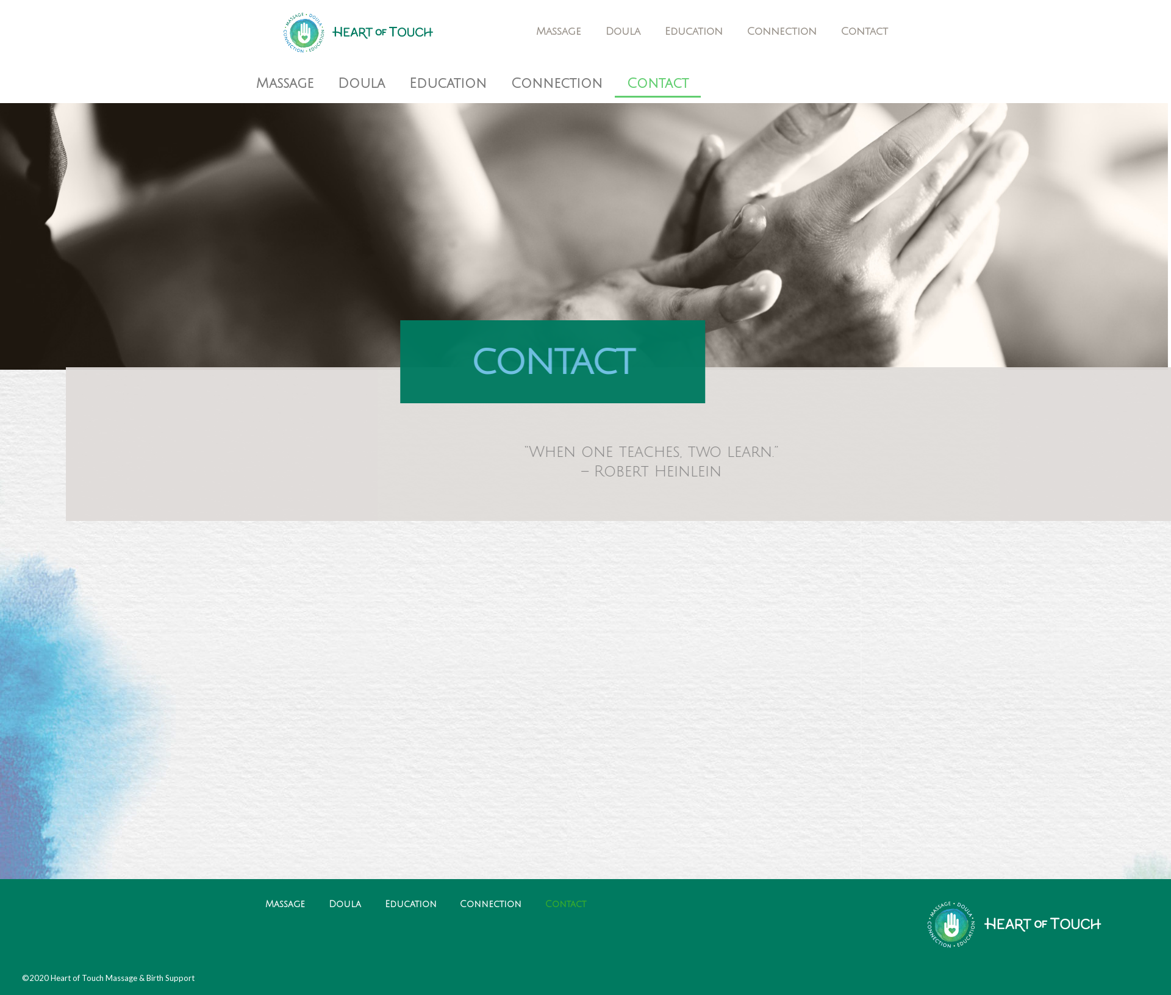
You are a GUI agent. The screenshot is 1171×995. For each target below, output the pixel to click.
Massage (558, 31)
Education (694, 31)
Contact (864, 31)
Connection (782, 31)
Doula (623, 31)
